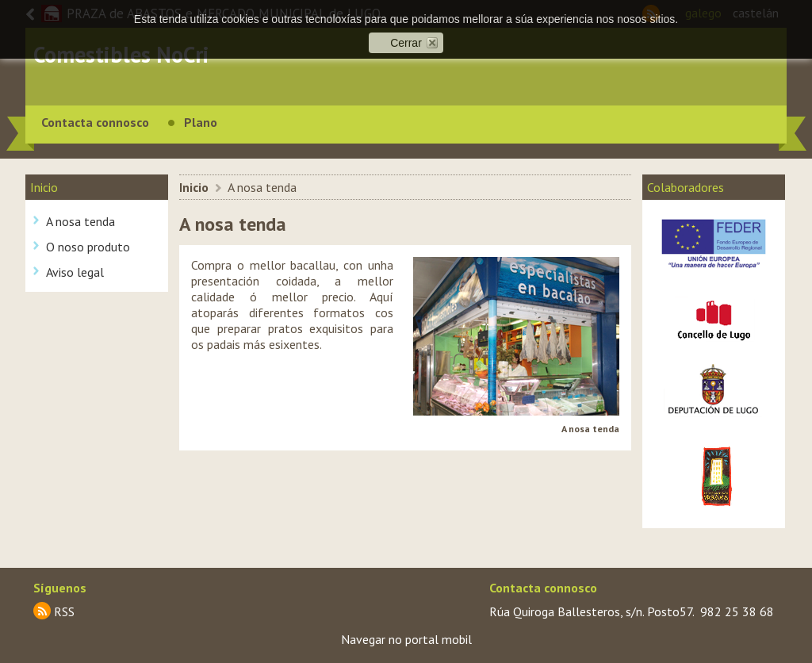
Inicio (194, 187)
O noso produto (88, 247)
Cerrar (406, 42)
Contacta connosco (95, 122)
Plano (200, 122)
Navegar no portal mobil (406, 639)
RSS (64, 611)
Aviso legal (75, 272)
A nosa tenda (80, 221)
